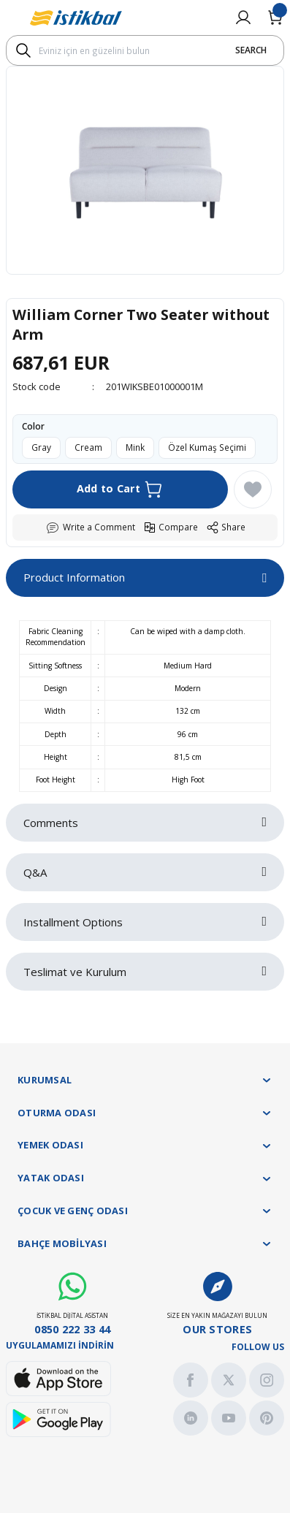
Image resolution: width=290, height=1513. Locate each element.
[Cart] (275, 17)
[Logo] (76, 18)
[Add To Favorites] (253, 489)
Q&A (35, 872)
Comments (50, 822)
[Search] (145, 50)
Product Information (74, 577)
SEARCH (251, 50)
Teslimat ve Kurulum (74, 971)
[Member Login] (243, 17)
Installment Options (73, 922)
